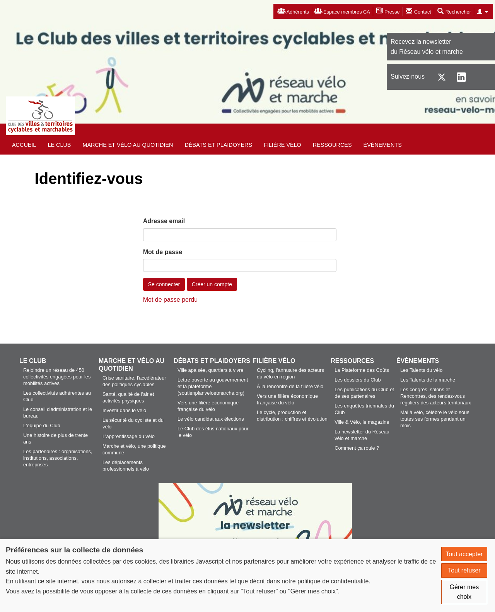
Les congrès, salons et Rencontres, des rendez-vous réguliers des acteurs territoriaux (435, 396)
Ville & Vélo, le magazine (362, 422)
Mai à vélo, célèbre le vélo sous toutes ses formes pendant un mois (434, 418)
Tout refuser (464, 570)
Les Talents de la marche (427, 380)
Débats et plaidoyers (218, 145)
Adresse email (164, 221)
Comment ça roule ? (357, 448)
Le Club (59, 145)
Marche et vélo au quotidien (127, 145)
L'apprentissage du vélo (128, 436)
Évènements (383, 145)
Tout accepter (464, 554)
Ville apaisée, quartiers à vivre (210, 370)
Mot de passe (162, 252)
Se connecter (164, 284)
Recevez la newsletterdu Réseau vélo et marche (427, 46)
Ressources (332, 145)
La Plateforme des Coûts (362, 370)
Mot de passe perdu (170, 299)
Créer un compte (212, 284)
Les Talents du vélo (421, 370)
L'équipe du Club (41, 425)
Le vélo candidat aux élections (211, 419)
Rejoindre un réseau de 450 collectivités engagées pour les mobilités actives (56, 376)
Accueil (24, 145)
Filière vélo (282, 145)
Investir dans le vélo (124, 410)
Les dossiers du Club (358, 380)
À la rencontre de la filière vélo (290, 386)
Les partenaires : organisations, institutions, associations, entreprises (57, 458)
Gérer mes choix (464, 592)
